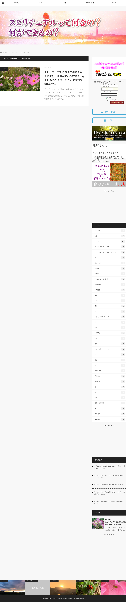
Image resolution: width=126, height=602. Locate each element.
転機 (110, 397)
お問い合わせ (90, 3)
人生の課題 (110, 284)
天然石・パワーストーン (110, 316)
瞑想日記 (110, 376)
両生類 (110, 268)
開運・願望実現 (110, 403)
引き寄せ (110, 333)
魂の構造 (110, 419)
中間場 (110, 273)
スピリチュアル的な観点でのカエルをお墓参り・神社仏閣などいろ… (109, 467)
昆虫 (110, 360)
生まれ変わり (110, 370)
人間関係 (110, 290)
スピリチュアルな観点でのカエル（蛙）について (109, 485)
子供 (110, 322)
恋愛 (110, 343)
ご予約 (114, 3)
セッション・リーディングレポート (110, 252)
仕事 (110, 295)
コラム (4, 69)
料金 (65, 3)
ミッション (110, 263)
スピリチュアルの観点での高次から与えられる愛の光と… (115, 523)
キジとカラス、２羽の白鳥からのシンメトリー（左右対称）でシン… (109, 493)
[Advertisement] (109, 206)
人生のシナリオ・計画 (110, 279)
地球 (110, 306)
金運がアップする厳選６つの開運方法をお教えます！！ (109, 502)
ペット (110, 257)
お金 (110, 236)
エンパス (110, 230)
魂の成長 (110, 414)
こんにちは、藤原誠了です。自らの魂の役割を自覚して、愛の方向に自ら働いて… (115, 530)
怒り (110, 338)
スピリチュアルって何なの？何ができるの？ (61, 598)
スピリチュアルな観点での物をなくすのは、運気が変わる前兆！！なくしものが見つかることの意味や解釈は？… (64, 78)
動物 (110, 300)
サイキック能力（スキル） (110, 246)
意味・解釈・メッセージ (110, 349)
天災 (110, 311)
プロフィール (18, 3)
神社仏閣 (110, 381)
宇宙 (110, 327)
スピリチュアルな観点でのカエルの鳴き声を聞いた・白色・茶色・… (109, 476)
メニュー (41, 3)
